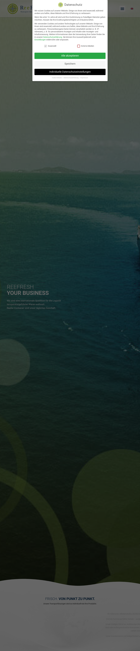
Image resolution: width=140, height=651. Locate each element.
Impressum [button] (84, 78)
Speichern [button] (70, 63)
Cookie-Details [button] (57, 78)
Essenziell (50, 46)
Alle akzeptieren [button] (70, 55)
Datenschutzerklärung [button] (71, 78)
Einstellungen (40, 40)
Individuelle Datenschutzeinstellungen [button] (70, 71)
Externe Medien (85, 46)
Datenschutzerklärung (52, 37)
